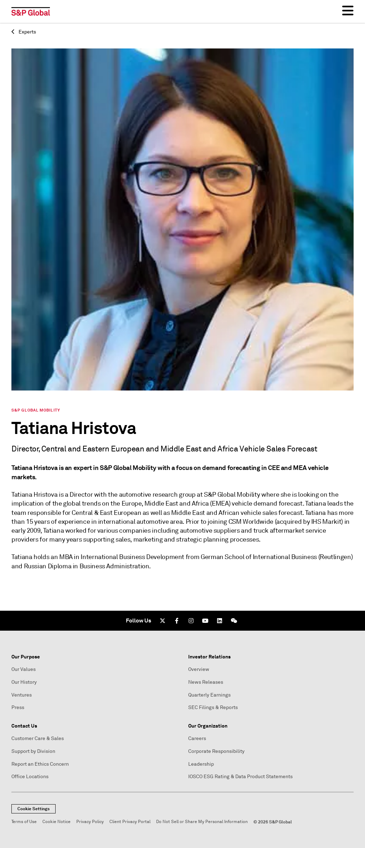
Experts (23, 32)
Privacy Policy (90, 821)
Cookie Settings (33, 809)
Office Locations (29, 777)
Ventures (21, 695)
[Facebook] (176, 620)
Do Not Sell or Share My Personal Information (202, 821)
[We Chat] (234, 620)
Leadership (201, 764)
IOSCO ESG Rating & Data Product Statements (240, 777)
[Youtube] (205, 620)
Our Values (23, 669)
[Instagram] (191, 620)
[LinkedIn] (219, 620)
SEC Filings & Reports (213, 707)
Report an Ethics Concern (40, 764)
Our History (24, 682)
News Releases (205, 682)
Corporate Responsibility (216, 751)
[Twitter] (162, 620)
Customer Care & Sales (37, 738)
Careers (197, 738)
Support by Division (33, 751)
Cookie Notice (56, 821)
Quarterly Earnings (209, 695)
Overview (198, 669)
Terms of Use (24, 821)
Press (17, 707)
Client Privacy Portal (129, 821)
